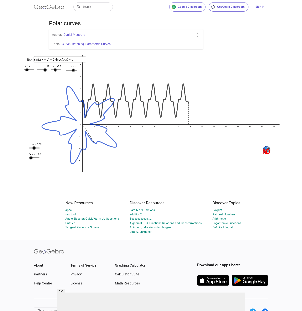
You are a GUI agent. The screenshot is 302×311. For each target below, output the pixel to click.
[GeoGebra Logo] (49, 7)
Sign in (259, 6)
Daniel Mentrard (74, 35)
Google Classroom (187, 7)
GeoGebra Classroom (228, 7)
